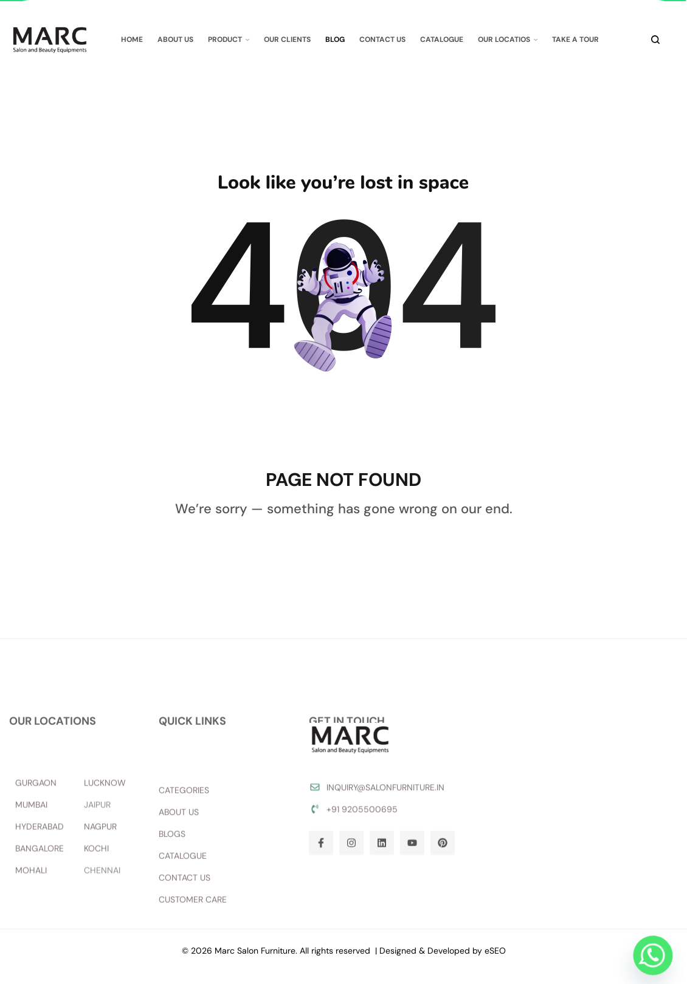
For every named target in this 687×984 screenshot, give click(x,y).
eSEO (495, 950)
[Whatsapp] (653, 955)
